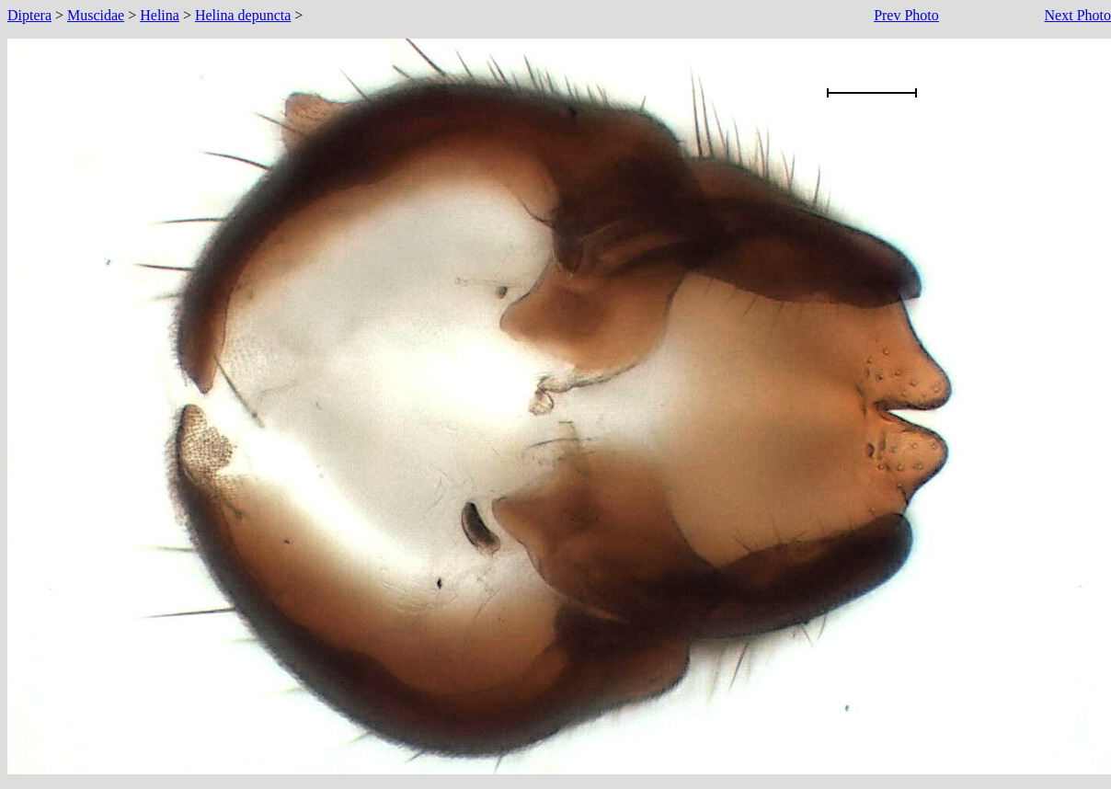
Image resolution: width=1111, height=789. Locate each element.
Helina (159, 15)
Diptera (29, 15)
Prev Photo (906, 15)
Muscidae (95, 15)
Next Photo (1078, 15)
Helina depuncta (243, 15)
